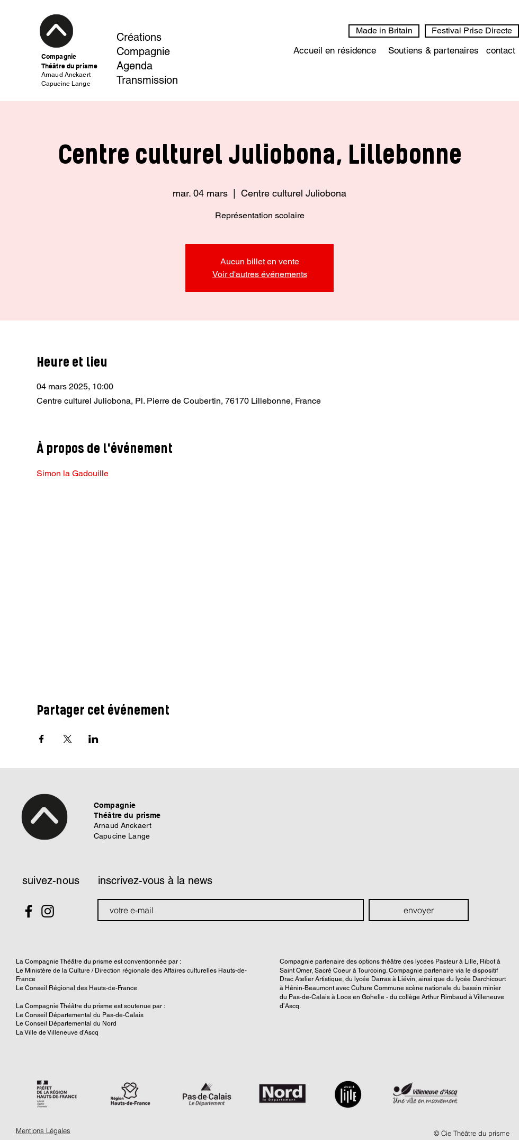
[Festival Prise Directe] (472, 31)
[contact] (500, 51)
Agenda (135, 65)
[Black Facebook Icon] (28, 911)
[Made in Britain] (383, 31)
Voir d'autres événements (259, 274)
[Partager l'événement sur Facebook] (42, 739)
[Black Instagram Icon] (47, 911)
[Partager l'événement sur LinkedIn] (93, 739)
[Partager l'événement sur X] (67, 739)
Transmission (147, 80)
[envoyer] (419, 910)
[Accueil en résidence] (335, 51)
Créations (139, 37)
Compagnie (143, 51)
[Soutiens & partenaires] (433, 51)
